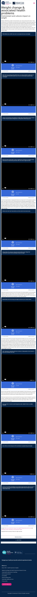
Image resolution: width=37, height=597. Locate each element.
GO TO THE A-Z (6, 584)
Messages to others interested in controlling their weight (11, 529)
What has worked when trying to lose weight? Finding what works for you (18, 528)
